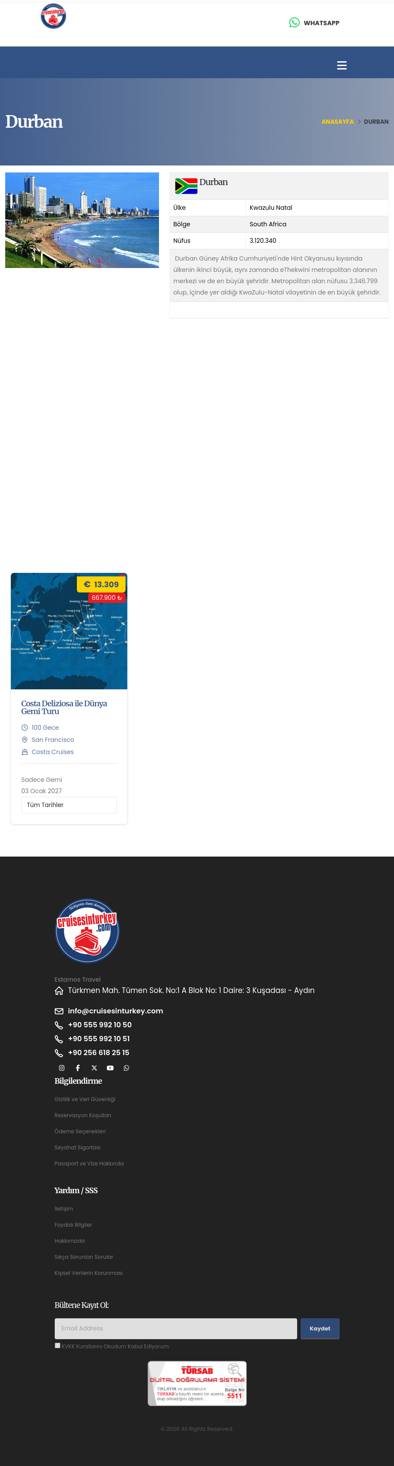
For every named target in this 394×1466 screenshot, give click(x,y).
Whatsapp (321, 23)
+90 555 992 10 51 (100, 1039)
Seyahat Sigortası (79, 1147)
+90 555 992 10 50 (101, 1025)
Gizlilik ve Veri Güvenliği (86, 1099)
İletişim (64, 1208)
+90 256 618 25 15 (100, 1053)
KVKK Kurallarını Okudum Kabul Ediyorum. (118, 1346)
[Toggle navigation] (342, 65)
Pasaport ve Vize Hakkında (90, 1163)
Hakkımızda (70, 1240)
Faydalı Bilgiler (74, 1224)
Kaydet (320, 1328)
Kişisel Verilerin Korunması (90, 1273)
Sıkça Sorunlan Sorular (85, 1257)
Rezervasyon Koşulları (84, 1115)
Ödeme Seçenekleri (81, 1131)
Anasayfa (337, 122)
